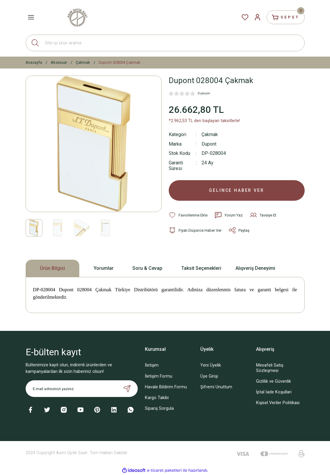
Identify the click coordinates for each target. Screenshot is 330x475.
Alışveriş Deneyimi (255, 268)
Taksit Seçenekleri (201, 268)
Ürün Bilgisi (52, 268)
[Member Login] (255, 17)
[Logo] (77, 17)
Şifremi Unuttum (216, 387)
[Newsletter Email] (82, 389)
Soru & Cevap (147, 268)
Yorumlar (104, 268)
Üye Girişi (209, 376)
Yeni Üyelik (210, 365)
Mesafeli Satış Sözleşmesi (269, 368)
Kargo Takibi (157, 398)
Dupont (209, 144)
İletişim (152, 365)
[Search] (165, 43)
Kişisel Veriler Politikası (278, 403)
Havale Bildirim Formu (166, 387)
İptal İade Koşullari (274, 392)
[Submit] (127, 389)
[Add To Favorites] (188, 215)
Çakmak (210, 134)
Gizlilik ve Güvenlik (273, 381)
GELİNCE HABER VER (236, 190)
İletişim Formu (158, 376)
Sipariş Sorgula (159, 408)
